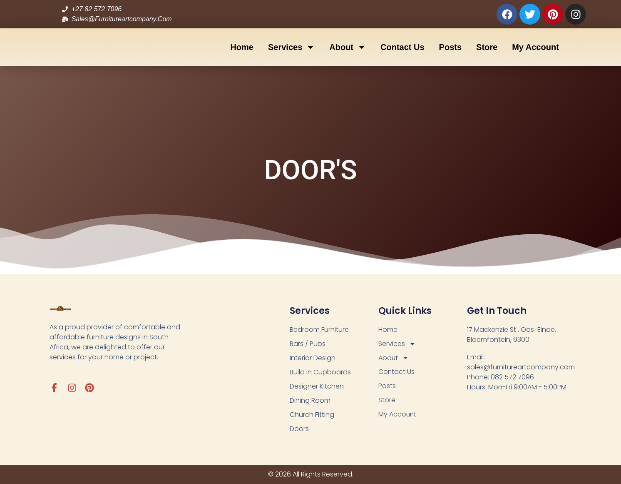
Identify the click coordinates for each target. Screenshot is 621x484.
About (347, 47)
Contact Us (402, 47)
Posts (450, 47)
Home (241, 47)
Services (291, 47)
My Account (535, 47)
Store (486, 47)
